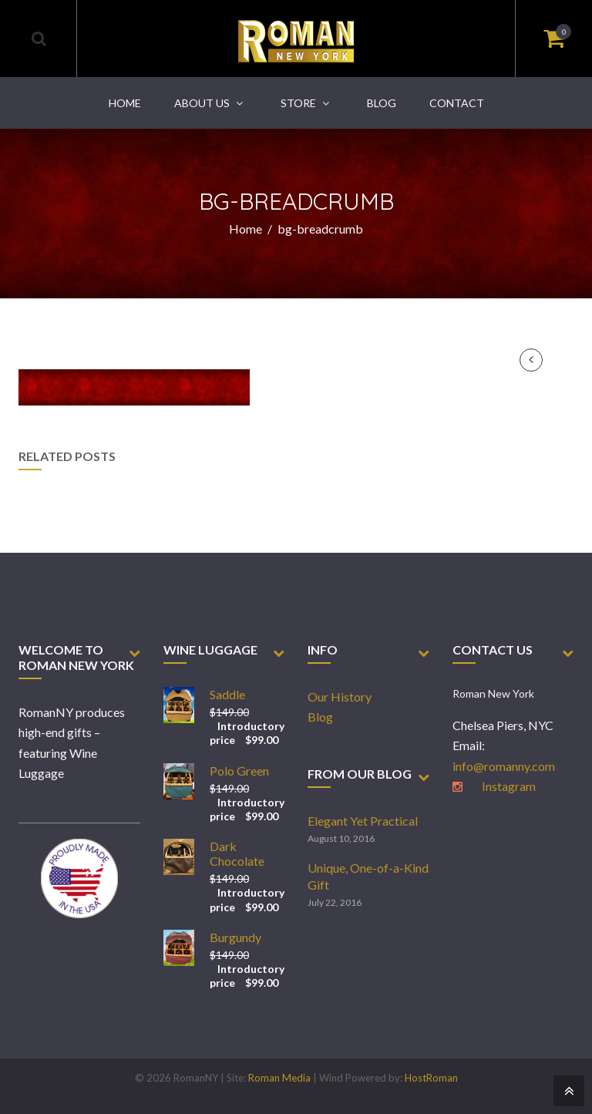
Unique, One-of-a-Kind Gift (368, 876)
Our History (340, 696)
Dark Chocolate (237, 853)
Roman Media (279, 1078)
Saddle (227, 694)
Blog (320, 716)
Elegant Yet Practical (363, 820)
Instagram (509, 786)
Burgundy (235, 937)
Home (245, 228)
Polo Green (239, 770)
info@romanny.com (503, 766)
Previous (531, 360)
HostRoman (431, 1078)
